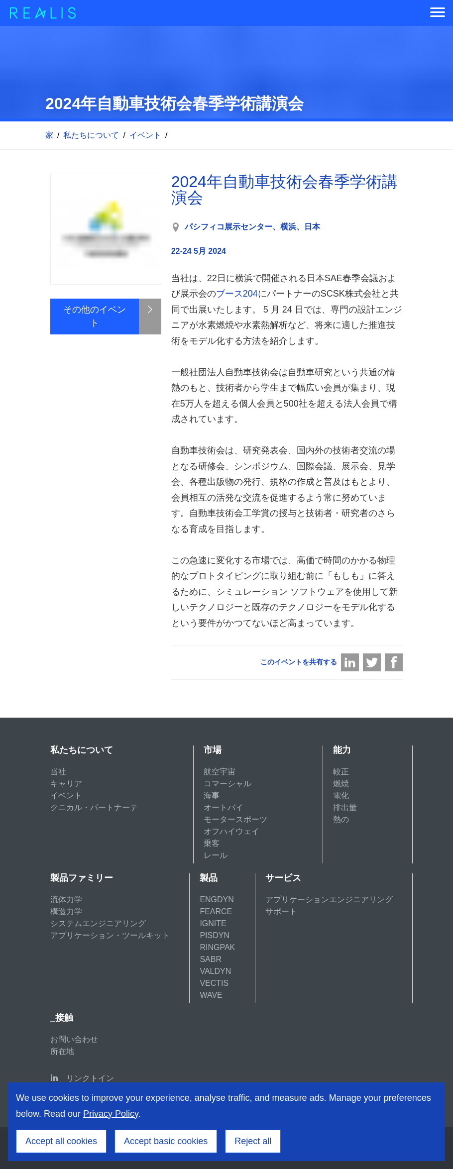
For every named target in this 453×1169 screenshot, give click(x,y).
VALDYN (215, 971)
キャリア (66, 783)
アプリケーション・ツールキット (110, 935)
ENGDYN (216, 899)
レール (215, 855)
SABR (211, 959)
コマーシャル (227, 783)
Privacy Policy (110, 1114)
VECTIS (214, 983)
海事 (212, 795)
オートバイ (223, 807)
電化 (341, 795)
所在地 (62, 1051)
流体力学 (66, 899)
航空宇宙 (219, 771)
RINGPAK (217, 947)
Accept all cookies (61, 1141)
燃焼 (341, 783)
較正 (341, 771)
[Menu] (437, 13)
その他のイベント (94, 316)
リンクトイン (90, 1078)
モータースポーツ (235, 819)
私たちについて (91, 135)
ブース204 (237, 294)
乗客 (212, 843)
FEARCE (216, 911)
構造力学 (66, 911)
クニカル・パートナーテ (94, 807)
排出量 (345, 807)
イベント (145, 135)
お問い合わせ (74, 1039)
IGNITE (213, 923)
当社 (58, 771)
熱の (341, 819)
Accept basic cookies (166, 1141)
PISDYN (214, 935)
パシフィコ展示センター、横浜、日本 (252, 226)
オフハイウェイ (231, 831)
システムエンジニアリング (98, 923)
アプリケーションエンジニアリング (329, 899)
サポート (281, 911)
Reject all (252, 1141)
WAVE (211, 995)
